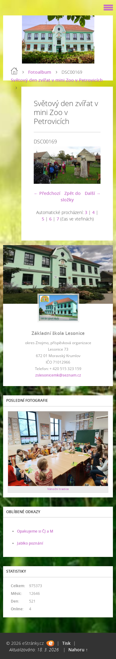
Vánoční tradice (58, 489)
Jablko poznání (30, 543)
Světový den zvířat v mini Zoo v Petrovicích (57, 80)
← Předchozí (47, 193)
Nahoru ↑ (78, 650)
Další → (93, 193)
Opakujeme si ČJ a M (35, 531)
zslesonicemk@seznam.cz (58, 375)
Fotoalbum (39, 72)
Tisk (66, 643)
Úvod (14, 71)
